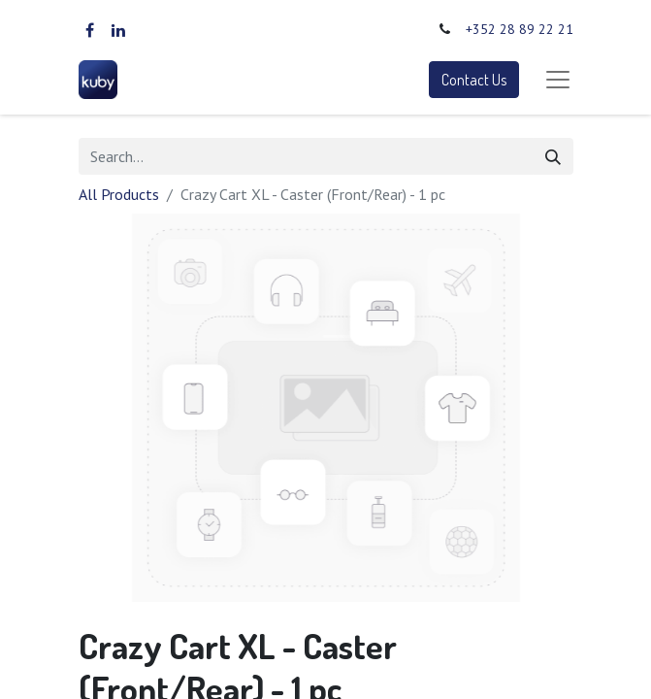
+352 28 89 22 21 (519, 29)
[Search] (553, 156)
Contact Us (473, 79)
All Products (119, 194)
